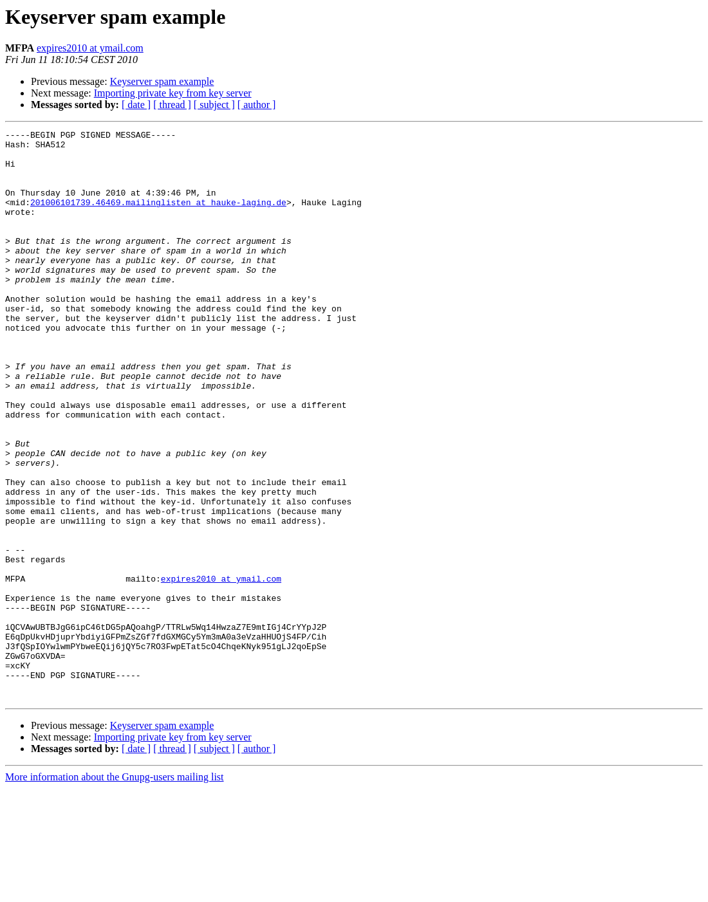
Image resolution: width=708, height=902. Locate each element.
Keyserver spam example (162, 81)
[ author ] (257, 104)
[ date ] (136, 104)
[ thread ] (172, 104)
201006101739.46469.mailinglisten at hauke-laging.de (158, 217)
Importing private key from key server (173, 92)
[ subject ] (214, 104)
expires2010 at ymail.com (90, 47)
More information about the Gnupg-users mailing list (114, 890)
